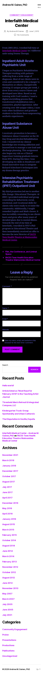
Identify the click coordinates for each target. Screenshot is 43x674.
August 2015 (8, 524)
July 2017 (7, 487)
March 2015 (8, 529)
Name (5, 308)
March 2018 (8, 460)
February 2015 (9, 535)
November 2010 (10, 588)
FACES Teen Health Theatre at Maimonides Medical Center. (19, 237)
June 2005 (7, 609)
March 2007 (8, 599)
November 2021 (10, 455)
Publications (8, 650)
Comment (7, 286)
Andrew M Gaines (17, 31)
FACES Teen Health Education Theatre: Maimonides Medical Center (18, 438)
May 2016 (7, 508)
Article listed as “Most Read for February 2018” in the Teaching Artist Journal (20, 394)
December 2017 (10, 471)
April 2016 (7, 513)
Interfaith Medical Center (14, 50)
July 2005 (7, 604)
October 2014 (9, 540)
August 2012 (8, 577)
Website (5, 330)
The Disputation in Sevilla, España (18, 419)
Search (5, 365)
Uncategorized (9, 656)
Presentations (9, 640)
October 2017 (9, 476)
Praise (5, 635)
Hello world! (8, 385)
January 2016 (9, 519)
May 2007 (7, 593)
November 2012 (10, 567)
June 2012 (7, 583)
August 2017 (8, 481)
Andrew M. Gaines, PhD (14, 5)
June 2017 (7, 492)
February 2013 (9, 561)
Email (5, 319)
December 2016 (10, 503)
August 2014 (8, 545)
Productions (8, 645)
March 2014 (8, 556)
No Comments (23, 35)
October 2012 (9, 572)
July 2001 (7, 615)
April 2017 (7, 497)
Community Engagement (21, 15)
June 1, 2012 (34, 31)
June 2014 (7, 551)
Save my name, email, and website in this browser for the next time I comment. (20, 341)
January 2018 (9, 465)
